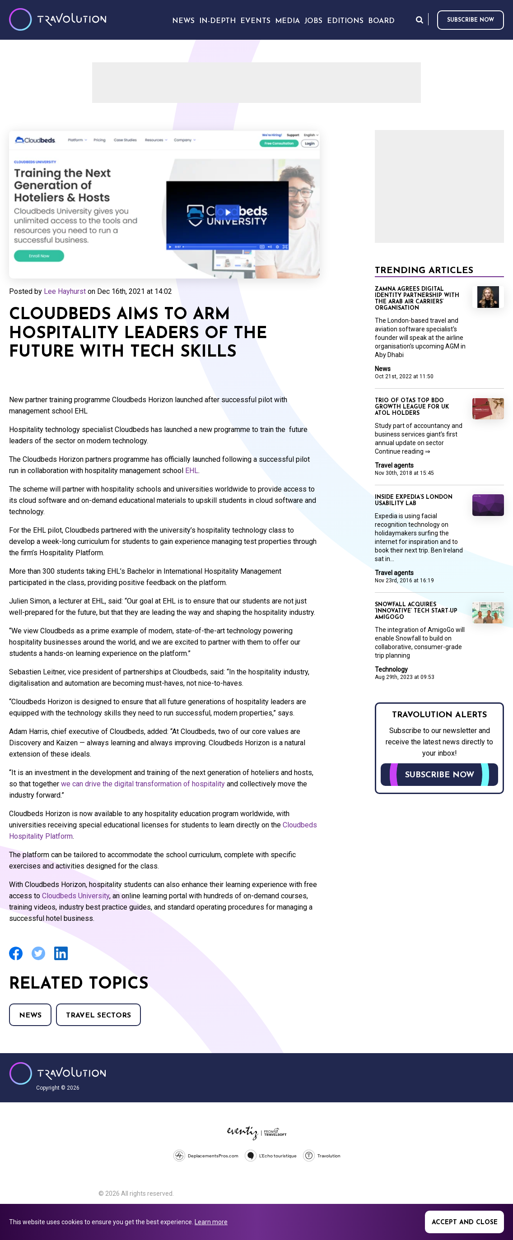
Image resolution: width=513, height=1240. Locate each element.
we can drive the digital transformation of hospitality (143, 784)
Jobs (313, 21)
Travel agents (394, 465)
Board (381, 21)
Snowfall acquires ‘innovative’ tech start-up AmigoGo (416, 611)
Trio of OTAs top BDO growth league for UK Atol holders (412, 407)
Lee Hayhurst (65, 291)
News (30, 1015)
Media (287, 21)
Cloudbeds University (75, 896)
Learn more (211, 1222)
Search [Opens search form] (419, 19)
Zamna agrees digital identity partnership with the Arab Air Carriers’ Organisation (417, 299)
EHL (191, 470)
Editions (345, 21)
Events (255, 21)
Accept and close (465, 1222)
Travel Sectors (98, 1015)
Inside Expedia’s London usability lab (413, 500)
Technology (391, 669)
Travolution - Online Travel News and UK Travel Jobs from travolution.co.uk (57, 1073)
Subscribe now (470, 20)
